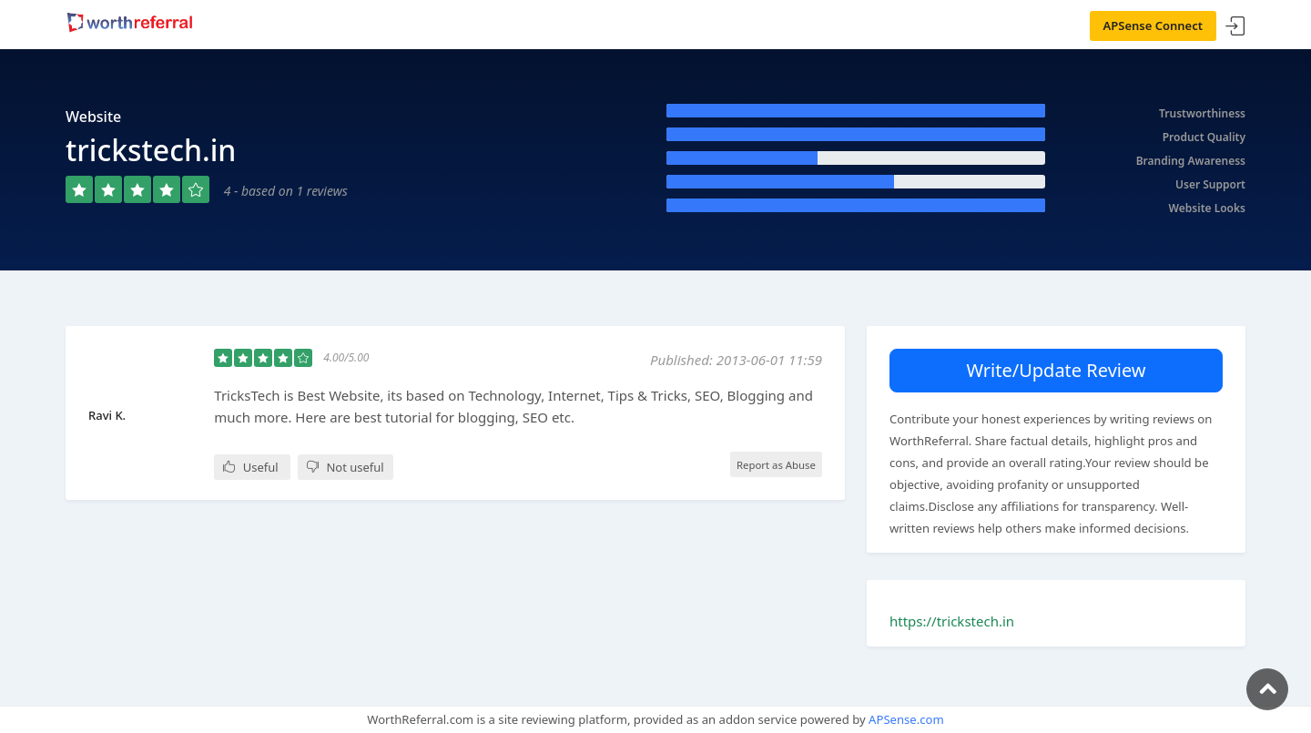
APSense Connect (1153, 25)
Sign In (1235, 26)
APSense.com (906, 719)
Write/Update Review (1055, 370)
